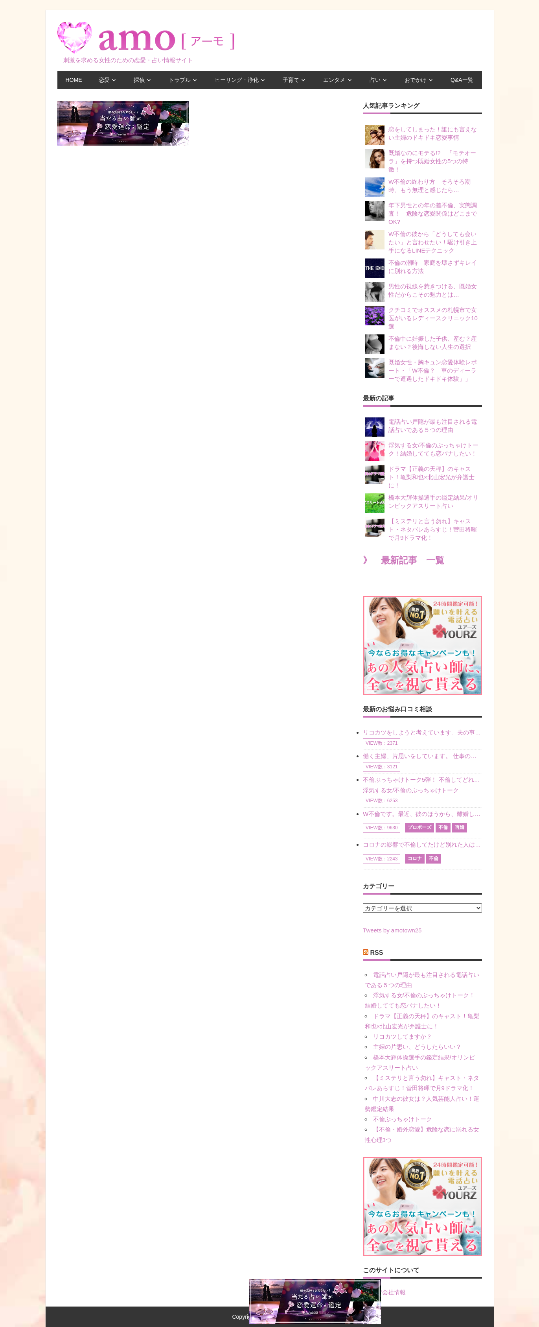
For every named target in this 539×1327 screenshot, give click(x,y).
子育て (291, 80)
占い (375, 80)
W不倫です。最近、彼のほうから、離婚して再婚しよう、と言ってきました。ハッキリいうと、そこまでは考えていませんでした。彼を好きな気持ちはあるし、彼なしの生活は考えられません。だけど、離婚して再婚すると (422, 813)
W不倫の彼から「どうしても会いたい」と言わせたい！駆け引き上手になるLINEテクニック (421, 242)
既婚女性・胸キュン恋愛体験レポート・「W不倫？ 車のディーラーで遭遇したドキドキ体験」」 (421, 370)
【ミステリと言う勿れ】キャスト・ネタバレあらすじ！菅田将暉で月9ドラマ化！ (421, 529)
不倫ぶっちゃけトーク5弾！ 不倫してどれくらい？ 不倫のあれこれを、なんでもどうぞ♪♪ (422, 779)
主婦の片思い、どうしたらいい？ (417, 1046)
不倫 (443, 827)
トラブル (180, 80)
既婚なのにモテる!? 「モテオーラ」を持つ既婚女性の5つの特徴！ (420, 161)
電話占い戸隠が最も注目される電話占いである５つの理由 (421, 427)
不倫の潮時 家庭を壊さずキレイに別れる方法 (421, 268)
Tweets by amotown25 (392, 930)
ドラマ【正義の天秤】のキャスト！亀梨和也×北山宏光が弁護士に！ (420, 477)
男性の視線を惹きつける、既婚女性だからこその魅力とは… (421, 292)
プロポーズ (419, 827)
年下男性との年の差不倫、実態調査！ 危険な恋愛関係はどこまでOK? (421, 213)
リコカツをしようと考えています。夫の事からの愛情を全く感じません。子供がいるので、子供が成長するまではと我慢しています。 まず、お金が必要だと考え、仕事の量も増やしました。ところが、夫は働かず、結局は (422, 732)
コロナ (415, 858)
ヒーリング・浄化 (237, 80)
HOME (74, 80)
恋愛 (104, 80)
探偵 (139, 80)
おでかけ (416, 80)
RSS (376, 952)
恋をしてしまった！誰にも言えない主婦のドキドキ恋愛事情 (421, 135)
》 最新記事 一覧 (403, 560)
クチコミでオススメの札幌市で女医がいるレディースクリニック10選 (421, 318)
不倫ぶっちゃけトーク (402, 1119)
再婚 (459, 827)
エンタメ (334, 80)
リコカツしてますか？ (402, 1036)
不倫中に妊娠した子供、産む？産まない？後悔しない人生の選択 (421, 344)
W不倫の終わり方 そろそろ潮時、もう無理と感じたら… (418, 187)
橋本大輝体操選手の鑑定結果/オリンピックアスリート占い (421, 503)
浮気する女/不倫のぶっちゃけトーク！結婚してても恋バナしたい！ (421, 451)
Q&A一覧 (462, 80)
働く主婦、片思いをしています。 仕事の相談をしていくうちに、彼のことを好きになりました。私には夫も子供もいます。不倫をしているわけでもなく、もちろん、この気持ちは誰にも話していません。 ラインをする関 (422, 756)
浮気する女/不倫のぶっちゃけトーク (411, 790)
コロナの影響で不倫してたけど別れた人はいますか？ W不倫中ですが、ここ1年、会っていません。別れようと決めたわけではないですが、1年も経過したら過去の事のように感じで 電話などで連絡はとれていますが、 (422, 844)
